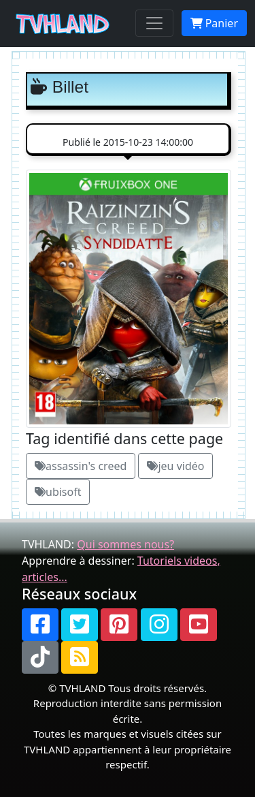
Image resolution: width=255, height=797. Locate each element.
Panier (214, 23)
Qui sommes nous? (125, 544)
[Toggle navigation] (154, 23)
